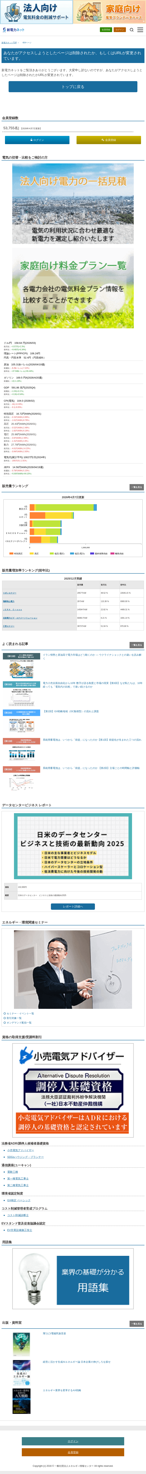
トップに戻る (72, 87)
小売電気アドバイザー (20, 1150)
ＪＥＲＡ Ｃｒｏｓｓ (12, 610)
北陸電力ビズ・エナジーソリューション (20, 618)
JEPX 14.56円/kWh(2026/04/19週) (23, 467)
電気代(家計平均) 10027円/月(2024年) (25, 457)
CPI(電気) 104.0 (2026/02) (19, 400)
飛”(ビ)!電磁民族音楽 (54, 1333)
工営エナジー (8, 626)
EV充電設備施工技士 (19, 1230)
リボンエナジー (9, 593)
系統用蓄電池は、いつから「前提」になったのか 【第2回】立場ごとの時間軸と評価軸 (91, 768)
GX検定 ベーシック (19, 1200)
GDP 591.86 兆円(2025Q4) (19, 387)
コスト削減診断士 (18, 1215)
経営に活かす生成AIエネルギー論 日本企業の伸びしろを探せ (77, 1361)
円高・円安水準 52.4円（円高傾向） (25, 357)
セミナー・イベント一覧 (20, 1013)
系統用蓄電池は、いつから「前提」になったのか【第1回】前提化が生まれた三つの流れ (92, 739)
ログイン (120, 29)
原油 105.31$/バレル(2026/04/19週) (24, 364)
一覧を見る (136, 487)
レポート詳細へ (73, 906)
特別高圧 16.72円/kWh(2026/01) (22, 413)
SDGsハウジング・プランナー (25, 1156)
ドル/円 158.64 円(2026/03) (20, 342)
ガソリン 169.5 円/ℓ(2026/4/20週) (23, 377)
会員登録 (106, 29)
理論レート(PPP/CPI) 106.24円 (22, 353)
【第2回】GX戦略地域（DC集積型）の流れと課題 (71, 711)
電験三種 (12, 1171)
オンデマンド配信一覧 (19, 1022)
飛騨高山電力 (8, 601)
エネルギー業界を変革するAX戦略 (62, 1390)
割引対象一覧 (14, 1018)
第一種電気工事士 (18, 1178)
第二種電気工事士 (18, 1185)
